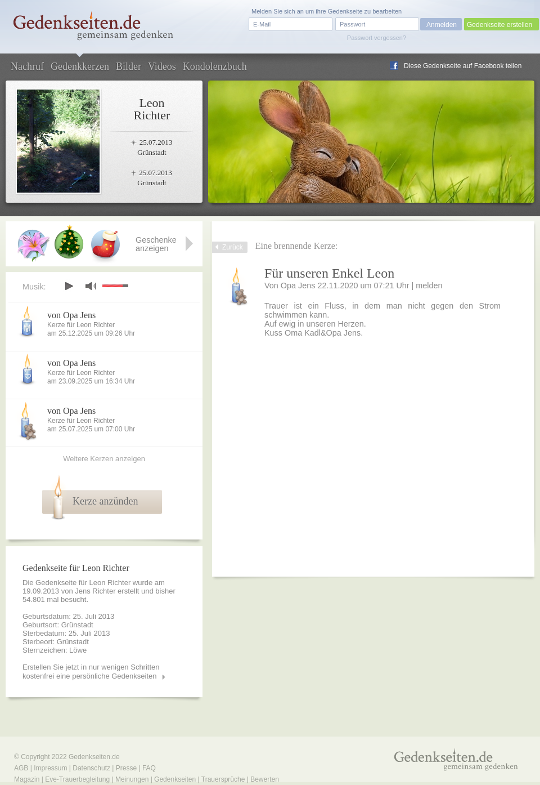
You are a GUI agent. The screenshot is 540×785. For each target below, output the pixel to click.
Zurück (232, 247)
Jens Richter (95, 591)
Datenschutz (91, 768)
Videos (162, 66)
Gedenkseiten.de (94, 757)
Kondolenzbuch (215, 66)
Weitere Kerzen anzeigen (104, 458)
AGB (21, 768)
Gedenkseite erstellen (499, 25)
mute (91, 286)
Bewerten (264, 779)
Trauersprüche (223, 779)
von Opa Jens (71, 315)
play (68, 286)
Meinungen (131, 779)
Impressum (50, 768)
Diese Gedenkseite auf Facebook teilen (462, 66)
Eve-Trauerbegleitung (77, 779)
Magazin (26, 779)
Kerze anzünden (105, 501)
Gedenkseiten (175, 779)
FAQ (149, 768)
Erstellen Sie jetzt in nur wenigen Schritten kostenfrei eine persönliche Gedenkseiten (91, 671)
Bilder (128, 66)
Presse (126, 768)
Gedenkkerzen (80, 66)
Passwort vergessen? (376, 37)
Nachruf (27, 66)
